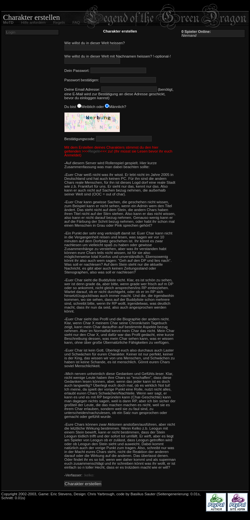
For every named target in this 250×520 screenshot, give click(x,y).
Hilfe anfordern (33, 22)
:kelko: (88, 475)
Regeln (59, 22)
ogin (10, 32)
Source (93, 22)
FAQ (76, 22)
